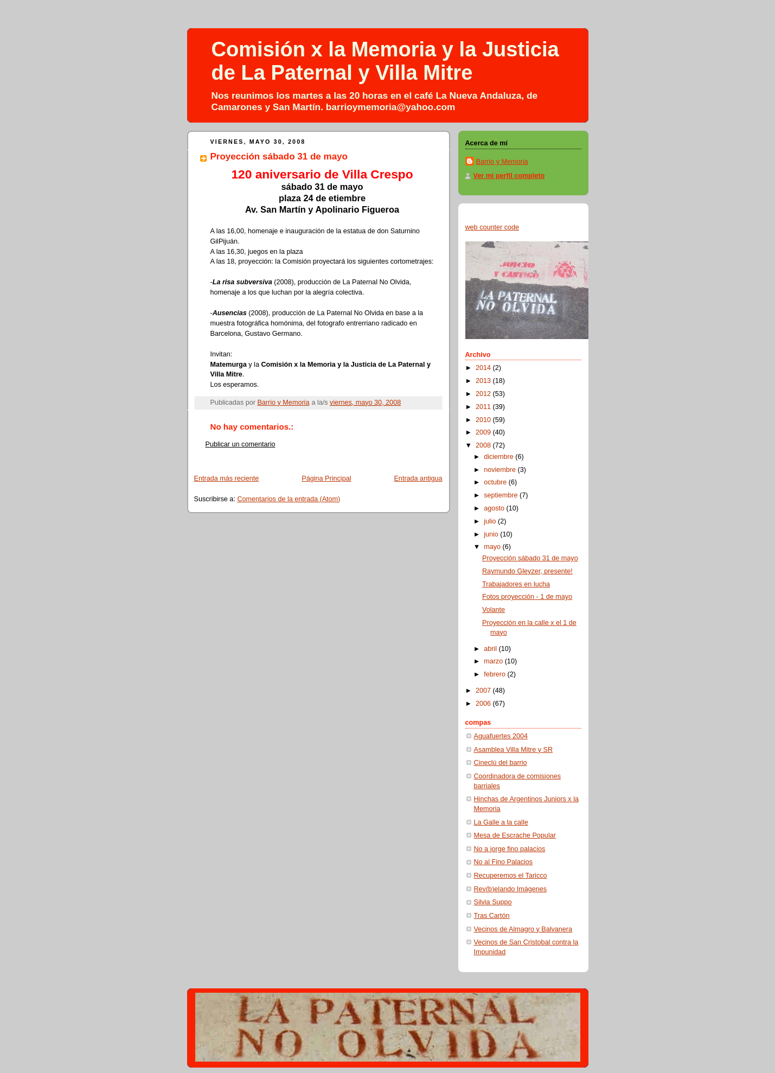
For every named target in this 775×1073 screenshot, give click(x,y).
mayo (493, 547)
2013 (484, 381)
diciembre (499, 457)
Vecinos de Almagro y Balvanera (523, 929)
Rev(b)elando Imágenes (510, 889)
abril (491, 649)
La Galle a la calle (501, 822)
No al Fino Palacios (503, 862)
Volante (493, 610)
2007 (484, 690)
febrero (495, 674)
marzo (494, 661)
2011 (484, 407)
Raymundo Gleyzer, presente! (527, 571)
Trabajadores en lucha (516, 584)
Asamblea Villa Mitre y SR (513, 749)
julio (491, 521)
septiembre (502, 495)
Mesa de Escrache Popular (515, 835)
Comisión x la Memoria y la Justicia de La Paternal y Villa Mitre (385, 61)
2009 (484, 432)
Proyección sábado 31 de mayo (530, 558)
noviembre (500, 470)
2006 (484, 703)
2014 (484, 368)
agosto (495, 508)
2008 (484, 445)
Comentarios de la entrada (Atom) (288, 499)
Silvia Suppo (493, 902)
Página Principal (326, 478)
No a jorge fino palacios (510, 849)
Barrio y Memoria (502, 161)
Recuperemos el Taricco (510, 875)
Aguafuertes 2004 (501, 736)
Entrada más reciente (226, 478)
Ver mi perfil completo (509, 176)
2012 (484, 394)
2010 (484, 420)
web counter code (492, 227)
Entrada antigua (418, 478)
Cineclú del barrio (500, 763)
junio (492, 534)
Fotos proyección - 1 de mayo (527, 597)
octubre (496, 482)
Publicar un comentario (241, 444)
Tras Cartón (492, 915)
